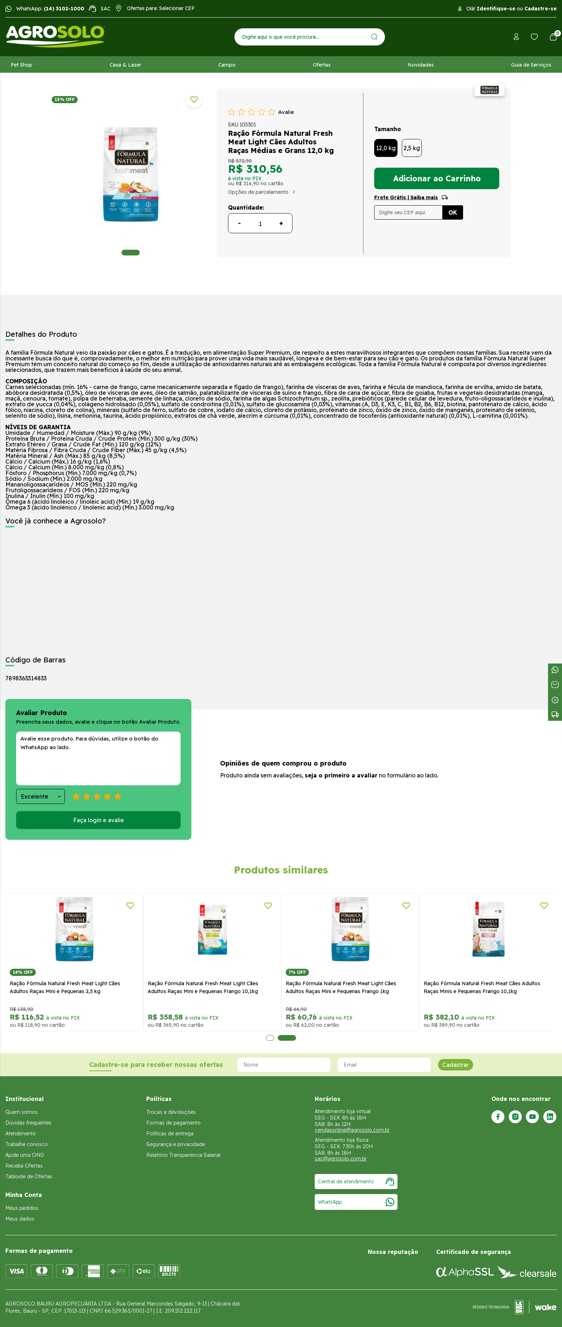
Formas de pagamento (173, 1123)
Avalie (286, 112)
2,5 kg (412, 148)
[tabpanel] (131, 174)
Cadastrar (455, 1064)
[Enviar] (374, 37)
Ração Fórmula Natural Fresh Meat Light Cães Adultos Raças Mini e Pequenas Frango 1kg (341, 987)
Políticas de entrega (170, 1133)
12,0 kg (386, 148)
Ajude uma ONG (24, 1155)
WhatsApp (356, 1202)
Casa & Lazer (125, 65)
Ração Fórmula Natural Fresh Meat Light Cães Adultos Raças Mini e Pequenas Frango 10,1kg (203, 987)
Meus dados (19, 1219)
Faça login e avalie (98, 820)
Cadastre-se (540, 8)
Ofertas (321, 65)
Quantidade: (246, 207)
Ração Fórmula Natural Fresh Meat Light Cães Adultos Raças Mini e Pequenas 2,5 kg (65, 987)
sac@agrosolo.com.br (341, 1158)
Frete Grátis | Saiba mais (406, 197)
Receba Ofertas (24, 1166)
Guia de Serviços (531, 65)
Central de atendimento (356, 1181)
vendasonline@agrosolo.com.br (352, 1130)
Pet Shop (21, 65)
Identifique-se (496, 8)
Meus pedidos (21, 1208)
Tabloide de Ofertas (28, 1176)
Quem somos (21, 1112)
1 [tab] (131, 252)
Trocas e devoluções (171, 1112)
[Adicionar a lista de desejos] (194, 99)
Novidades (421, 65)
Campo (226, 65)
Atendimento (20, 1133)
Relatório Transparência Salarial (183, 1155)
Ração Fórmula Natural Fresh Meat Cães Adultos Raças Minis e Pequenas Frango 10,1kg (482, 987)
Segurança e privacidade (175, 1144)
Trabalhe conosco (26, 1144)
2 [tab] (287, 1038)
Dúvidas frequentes (28, 1123)
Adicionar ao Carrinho (437, 178)
